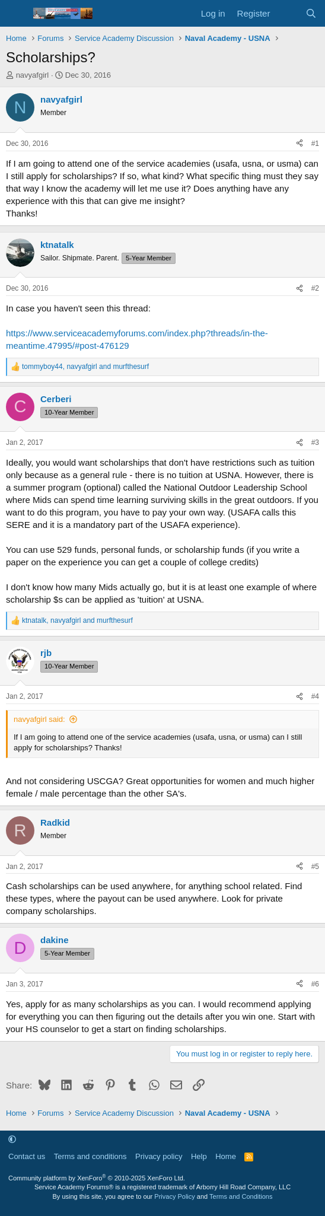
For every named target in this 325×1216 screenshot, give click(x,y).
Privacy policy (158, 1156)
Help (199, 1156)
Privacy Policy (174, 1196)
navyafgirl (32, 75)
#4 (315, 696)
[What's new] (287, 13)
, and (85, 366)
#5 (315, 866)
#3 (315, 442)
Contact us (26, 1156)
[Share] (299, 144)
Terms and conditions (90, 1156)
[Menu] (16, 14)
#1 (315, 143)
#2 (315, 288)
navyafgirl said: (39, 719)
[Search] (311, 13)
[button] (12, 1139)
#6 (315, 984)
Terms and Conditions (240, 1196)
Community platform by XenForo (96, 1178)
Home (225, 1156)
